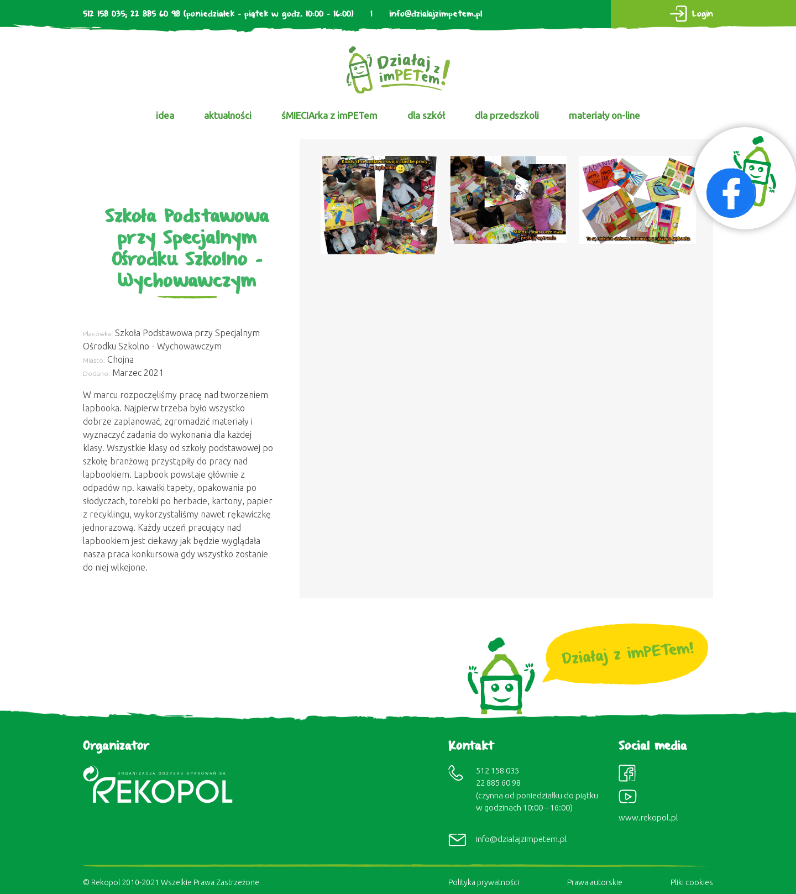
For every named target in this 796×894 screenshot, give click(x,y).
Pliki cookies (692, 882)
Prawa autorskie (594, 882)
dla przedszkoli (507, 115)
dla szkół (426, 115)
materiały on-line (604, 115)
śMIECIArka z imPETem (329, 115)
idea (165, 115)
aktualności (228, 115)
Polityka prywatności (483, 882)
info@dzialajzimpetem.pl (435, 14)
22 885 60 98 (155, 14)
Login (702, 14)
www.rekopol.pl (648, 817)
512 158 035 (104, 14)
